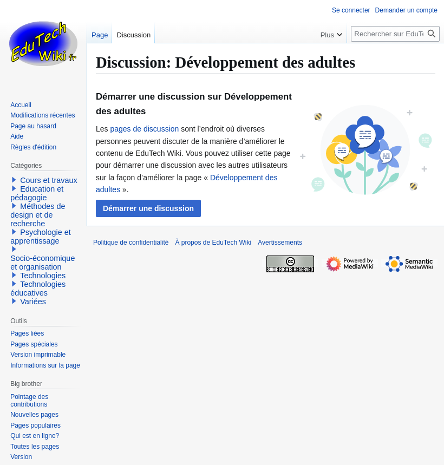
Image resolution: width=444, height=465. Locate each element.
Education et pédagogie (36, 193)
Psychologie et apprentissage (40, 236)
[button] (148, 208)
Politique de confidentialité (130, 242)
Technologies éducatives (38, 288)
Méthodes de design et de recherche (37, 215)
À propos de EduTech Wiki (213, 242)
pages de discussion (144, 129)
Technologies (43, 275)
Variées (33, 301)
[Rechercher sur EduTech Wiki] (395, 34)
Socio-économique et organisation (42, 262)
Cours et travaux (48, 180)
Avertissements (280, 242)
